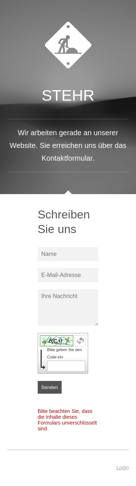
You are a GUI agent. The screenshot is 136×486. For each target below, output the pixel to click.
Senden (49, 387)
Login (122, 467)
